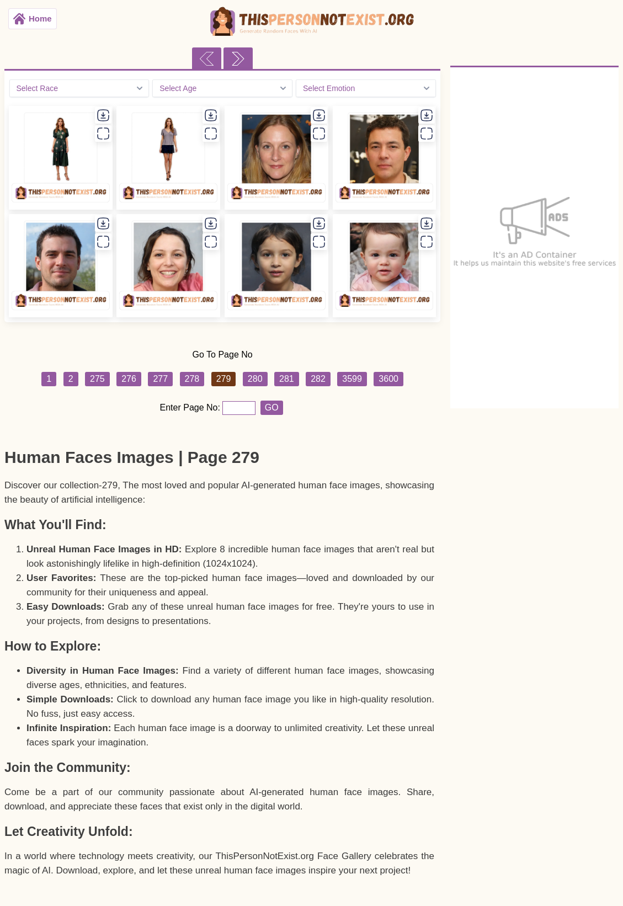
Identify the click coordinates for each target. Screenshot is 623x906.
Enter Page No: (191, 407)
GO (272, 407)
